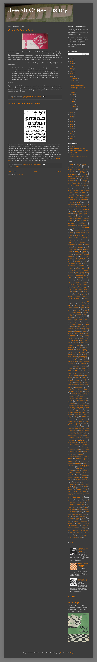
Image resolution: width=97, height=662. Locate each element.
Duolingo (81, 240)
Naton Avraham (78, 382)
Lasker (70, 338)
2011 (71, 131)
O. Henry (72, 389)
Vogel (79, 507)
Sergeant (87, 454)
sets (80, 456)
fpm (61, 653)
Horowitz (73, 303)
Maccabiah (86, 351)
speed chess (85, 474)
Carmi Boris (84, 211)
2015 (71, 121)
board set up (73, 199)
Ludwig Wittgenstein (81, 349)
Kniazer (86, 324)
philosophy (72, 407)
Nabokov (70, 380)
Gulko (69, 286)
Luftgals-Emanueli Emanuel (74, 351)
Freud (86, 260)
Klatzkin (87, 322)
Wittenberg (84, 520)
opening (80, 391)
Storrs (71, 484)
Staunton (85, 479)
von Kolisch (79, 509)
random (75, 426)
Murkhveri (70, 377)
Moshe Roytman (79, 373)
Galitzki (79, 263)
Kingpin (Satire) (74, 152)
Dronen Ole (77, 239)
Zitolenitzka (86, 535)
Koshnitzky (72, 330)
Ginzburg (82, 272)
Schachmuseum (74, 154)
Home (35, 171)
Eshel (71, 249)
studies (81, 484)
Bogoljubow (84, 199)
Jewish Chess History (37, 10)
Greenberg (70, 280)
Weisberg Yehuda (77, 514)
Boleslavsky (84, 201)
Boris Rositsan (71, 204)
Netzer (71, 386)
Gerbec (73, 270)
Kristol (69, 333)
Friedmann (77, 261)
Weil (80, 512)
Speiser (78, 475)
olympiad (71, 391)
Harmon (85, 291)
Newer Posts (12, 171)
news (70, 388)
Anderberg (77, 176)
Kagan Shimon (77, 312)
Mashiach (85, 359)
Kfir (82, 321)
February (74, 106)
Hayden (70, 294)
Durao (86, 240)
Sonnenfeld (84, 470)
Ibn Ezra (85, 303)
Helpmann (78, 296)
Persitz (70, 402)
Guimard (85, 284)
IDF (75, 305)
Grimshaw (84, 280)
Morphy (70, 373)
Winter (83, 518)
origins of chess (76, 393)
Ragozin (70, 426)
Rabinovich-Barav (74, 425)
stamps (70, 479)
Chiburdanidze (84, 216)
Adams (77, 164)
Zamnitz (85, 532)
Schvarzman (79, 453)
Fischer (82, 258)
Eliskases (70, 247)
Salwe (87, 446)
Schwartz (86, 453)
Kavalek (70, 319)
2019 (71, 112)
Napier (71, 382)
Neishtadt (87, 384)
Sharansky (78, 458)
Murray (77, 377)
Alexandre (70, 173)
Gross (69, 282)
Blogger (72, 653)
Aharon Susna (71, 167)
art (77, 180)
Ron (86, 435)
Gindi (76, 272)
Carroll (69, 213)
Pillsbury (87, 407)
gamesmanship (71, 265)
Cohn (85, 222)
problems (71, 418)
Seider (81, 454)
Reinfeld (75, 430)
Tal (75, 488)
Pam (77, 396)
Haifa (69, 291)
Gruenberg (76, 282)
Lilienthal (84, 344)
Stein (75, 481)
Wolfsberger (84, 521)
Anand (70, 176)
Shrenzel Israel (83, 461)
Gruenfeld (84, 282)
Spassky (70, 474)
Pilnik (71, 409)
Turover (85, 499)
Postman (85, 414)
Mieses (83, 368)
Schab (82, 449)
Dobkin (76, 235)
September (75, 83)
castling (75, 213)
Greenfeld (77, 280)
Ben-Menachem (83, 188)
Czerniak (14, 98)
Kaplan (79, 315)
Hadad (80, 289)
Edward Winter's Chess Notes (78, 148)
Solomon (77, 470)
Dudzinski (70, 240)
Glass (76, 274)
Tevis (83, 494)
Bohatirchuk (70, 201)
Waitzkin (75, 512)
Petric (87, 402)
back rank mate (85, 183)
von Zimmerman (73, 511)
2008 (71, 138)
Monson (79, 372)
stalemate (84, 477)
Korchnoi (77, 328)
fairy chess (78, 253)
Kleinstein (72, 324)
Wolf (69, 521)
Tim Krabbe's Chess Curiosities (78, 157)
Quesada (78, 423)
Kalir (85, 314)
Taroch (85, 488)
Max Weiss (84, 365)
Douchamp (84, 237)
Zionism (79, 535)
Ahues (79, 167)
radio (84, 425)
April (73, 101)
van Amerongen (40, 98)
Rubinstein (81, 440)
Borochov (79, 204)
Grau (88, 277)
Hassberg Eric (77, 293)
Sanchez (72, 449)
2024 (71, 66)
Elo (75, 247)
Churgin (72, 220)
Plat (70, 410)
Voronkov (81, 511)
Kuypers (87, 333)
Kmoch (79, 324)
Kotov (85, 330)
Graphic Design (73, 603)
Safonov (85, 444)
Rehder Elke (78, 428)
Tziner (76, 500)
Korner (87, 328)
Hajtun (74, 291)
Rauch (80, 426)
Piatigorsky (80, 407)
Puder (80, 421)
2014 (71, 124)
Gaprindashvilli (82, 265)
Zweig (80, 537)
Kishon (77, 322)
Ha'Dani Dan (73, 289)
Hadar (85, 289)
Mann (80, 354)
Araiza (81, 178)
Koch (78, 326)
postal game (78, 414)
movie (80, 375)
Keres (76, 321)
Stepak (72, 482)
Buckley (70, 208)
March (73, 104)
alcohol (84, 169)
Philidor (85, 403)
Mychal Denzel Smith (78, 379)
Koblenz (73, 326)
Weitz (85, 514)
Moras (85, 372)
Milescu (70, 370)
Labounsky (73, 335)
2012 (71, 129)
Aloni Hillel (83, 173)
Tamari (80, 488)
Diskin (71, 235)
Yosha (85, 528)
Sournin (84, 472)
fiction (76, 256)
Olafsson (85, 389)
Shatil (85, 458)
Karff (85, 316)
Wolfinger (75, 521)
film (71, 258)
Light (79, 344)
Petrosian (72, 403)
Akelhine (78, 169)
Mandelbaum (71, 354)
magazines (19, 98)
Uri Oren (72, 502)
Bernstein (84, 192)
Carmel (78, 211)
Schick (87, 449)
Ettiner (75, 249)
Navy (86, 382)
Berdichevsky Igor (78, 190)
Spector (78, 474)
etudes (80, 249)
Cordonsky (84, 225)
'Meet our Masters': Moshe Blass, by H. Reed (83, 565)
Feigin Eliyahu (78, 254)
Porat (27, 98)
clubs (70, 222)
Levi (81, 340)
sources (78, 472)
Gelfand (70, 268)
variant (80, 506)
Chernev (81, 215)
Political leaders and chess (77, 412)
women (70, 523)
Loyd (86, 347)
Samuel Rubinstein (74, 447)
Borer (86, 202)
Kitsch (82, 322)
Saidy (76, 446)
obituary (78, 389)
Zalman (78, 532)
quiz (85, 423)
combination (82, 224)
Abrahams (70, 164)
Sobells (87, 468)
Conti (79, 225)
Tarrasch (70, 489)
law (77, 338)
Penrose (70, 400)
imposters (76, 307)
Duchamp (85, 239)
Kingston (72, 322)
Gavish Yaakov (71, 267)
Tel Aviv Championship (79, 491)
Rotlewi (77, 439)
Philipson (87, 405)
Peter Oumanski (80, 402)
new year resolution (81, 386)
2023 (71, 69)
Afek (80, 166)
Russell (70, 444)
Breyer (77, 206)
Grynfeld (79, 284)
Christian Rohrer (78, 218)
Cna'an (78, 222)
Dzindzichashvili (71, 244)
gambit (85, 263)
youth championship (73, 530)
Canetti (77, 209)
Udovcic (81, 500)
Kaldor (69, 314)
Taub (86, 489)
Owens (85, 393)
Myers (86, 379)
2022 (71, 71)
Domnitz (84, 235)
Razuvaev (70, 428)
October (74, 80)
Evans (84, 251)
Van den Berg (80, 504)
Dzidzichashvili (82, 242)
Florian (75, 260)
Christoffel (86, 218)
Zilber (81, 534)
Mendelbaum (84, 366)
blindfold (81, 197)
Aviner (69, 183)
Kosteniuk (79, 330)
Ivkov (87, 307)
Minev (85, 370)
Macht (72, 352)
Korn (82, 328)
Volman (85, 507)
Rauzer (85, 426)
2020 (71, 76)
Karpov (70, 317)
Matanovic (86, 361)
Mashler (80, 361)
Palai (76, 395)
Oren (24, 98)
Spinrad (70, 477)
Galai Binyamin (71, 263)
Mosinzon (74, 375)
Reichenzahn (86, 428)
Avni (79, 183)
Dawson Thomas (80, 232)
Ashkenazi (84, 180)
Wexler (74, 516)
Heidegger (76, 294)
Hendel (84, 296)
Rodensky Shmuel (72, 435)
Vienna (74, 507)
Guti (80, 287)
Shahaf (70, 458)
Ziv (70, 537)
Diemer (82, 233)
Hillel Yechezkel (74, 300)
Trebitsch (70, 499)
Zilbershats (72, 535)
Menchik (76, 366)
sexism (85, 456)
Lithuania (85, 345)
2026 (71, 61)
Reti (88, 432)
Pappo (81, 396)
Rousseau (84, 439)
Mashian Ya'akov (72, 361)
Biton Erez (80, 194)
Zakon (71, 532)
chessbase (76, 216)
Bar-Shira (84, 185)
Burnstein (80, 208)
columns (71, 224)
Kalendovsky (78, 314)
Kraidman (77, 331)
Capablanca (85, 210)
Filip (88, 256)
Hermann (86, 298)
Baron (80, 187)
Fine (76, 258)
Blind (77, 197)
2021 (71, 73)
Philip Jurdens (71, 405)
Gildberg (71, 272)
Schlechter (78, 451)
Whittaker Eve (81, 516)
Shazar (79, 459)
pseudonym (82, 419)
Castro (80, 213)
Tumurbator (78, 499)
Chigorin (70, 218)
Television (79, 493)
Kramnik (85, 331)
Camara (72, 209)
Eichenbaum (83, 246)
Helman (70, 296)
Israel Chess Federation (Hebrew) (79, 150)
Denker (77, 233)
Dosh (77, 237)
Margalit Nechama (83, 356)
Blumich (87, 197)
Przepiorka (70, 419)
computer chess (72, 225)
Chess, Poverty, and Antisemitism (83, 579)
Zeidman (70, 534)
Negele (81, 384)
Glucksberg (70, 275)
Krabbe (70, 331)
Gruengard (71, 284)
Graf (83, 277)
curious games (72, 228)
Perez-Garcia (83, 400)
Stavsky (70, 481)
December (75, 78)
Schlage (72, 451)
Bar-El (71, 185)
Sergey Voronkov (73, 456)
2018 (71, 114)
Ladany (81, 335)
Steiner (80, 481)
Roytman (71, 440)
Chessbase (73, 146)
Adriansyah (84, 164)
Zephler (76, 534)
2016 (71, 119)
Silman (85, 463)
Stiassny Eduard (85, 482)
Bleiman (70, 197)
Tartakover (78, 489)
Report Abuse (72, 597)
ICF (69, 305)
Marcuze (75, 356)
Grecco (85, 279)
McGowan (70, 366)
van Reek (75, 506)
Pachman (70, 395)
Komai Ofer (84, 326)
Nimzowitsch (78, 388)
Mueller (85, 375)
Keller (86, 319)
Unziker (87, 500)
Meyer (77, 368)
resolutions (81, 432)
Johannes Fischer (78, 310)
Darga (87, 230)
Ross (71, 439)
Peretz (76, 400)
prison (76, 416)
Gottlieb (78, 277)
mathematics (83, 363)
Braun (72, 206)
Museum (84, 377)
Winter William (71, 520)
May (73, 99)
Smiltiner (86, 467)
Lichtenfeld (72, 344)
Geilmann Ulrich (83, 267)
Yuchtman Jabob (84, 530)
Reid (71, 430)
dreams (69, 239)
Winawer (77, 518)
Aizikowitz (70, 169)
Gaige (84, 261)
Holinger (82, 302)
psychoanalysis (72, 421)
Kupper (75, 333)
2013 (71, 126)
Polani (80, 410)
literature (79, 345)
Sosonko (70, 472)
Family (85, 253)
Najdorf (77, 380)
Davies (71, 232)
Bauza (85, 187)
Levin (86, 340)
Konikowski (70, 328)
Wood (79, 523)
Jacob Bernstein (73, 309)
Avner (74, 183)
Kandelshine (71, 315)
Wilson (71, 518)
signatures (78, 463)
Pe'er (85, 398)
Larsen (85, 336)
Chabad (85, 213)
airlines (85, 167)
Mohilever (70, 372)
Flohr (69, 260)
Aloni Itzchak (72, 175)
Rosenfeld (86, 437)
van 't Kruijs (81, 502)
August (74, 92)
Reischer (81, 430)
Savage (77, 449)
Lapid (80, 336)
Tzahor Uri (70, 500)
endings (80, 247)
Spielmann (84, 475)
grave (79, 279)
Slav (80, 467)
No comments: (38, 96)
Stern (77, 482)
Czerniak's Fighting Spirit (20, 30)
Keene (80, 319)
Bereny (77, 192)
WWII (81, 527)
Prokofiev (83, 418)
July (73, 94)
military (17, 166)
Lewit (69, 342)
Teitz (69, 491)
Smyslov (79, 468)
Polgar (85, 410)
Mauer (76, 365)
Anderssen (84, 176)
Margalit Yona (71, 358)
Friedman (70, 261)
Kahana (85, 312)
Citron (78, 220)
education (79, 244)
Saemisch (77, 444)
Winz (77, 520)
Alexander (83, 171)
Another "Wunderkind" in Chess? (24, 103)
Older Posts (58, 171)
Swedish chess (77, 486)
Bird (75, 194)
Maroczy (70, 359)
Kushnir (81, 333)
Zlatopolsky (75, 537)
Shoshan (77, 461)
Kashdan (76, 317)
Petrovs (79, 403)
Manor (85, 354)
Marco (69, 356)
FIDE (82, 256)
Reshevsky (73, 432)
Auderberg (76, 181)
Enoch (87, 247)
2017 (71, 117)
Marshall (77, 359)
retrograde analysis (76, 433)
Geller (82, 268)
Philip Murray (80, 405)
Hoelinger (76, 302)
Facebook (70, 253)
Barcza (70, 187)
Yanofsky (72, 528)
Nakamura (86, 380)
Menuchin (70, 368)
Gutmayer (86, 287)
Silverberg (70, 465)
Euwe (76, 251)
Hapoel (80, 291)
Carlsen (73, 211)
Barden (75, 187)
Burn (74, 208)
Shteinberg (70, 463)
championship (72, 215)
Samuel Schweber (85, 447)
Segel (76, 454)
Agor (86, 166)
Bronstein (83, 206)
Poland (75, 410)
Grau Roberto (73, 279)
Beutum (70, 194)
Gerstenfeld (86, 270)
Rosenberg (71, 437)
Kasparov (83, 317)
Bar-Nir (77, 185)
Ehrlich (76, 246)
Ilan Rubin (81, 305)
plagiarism (86, 409)
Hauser (85, 293)
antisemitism (71, 178)
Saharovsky (70, 446)
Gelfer (77, 268)
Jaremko (70, 310)
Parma (87, 396)
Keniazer (70, 321)
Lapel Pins (74, 336)
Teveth (78, 494)
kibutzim (87, 321)
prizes (84, 416)
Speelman (72, 475)
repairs (87, 430)
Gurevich (84, 286)
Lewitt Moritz (75, 342)
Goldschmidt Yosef (81, 275)
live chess (71, 347)
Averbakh (84, 181)
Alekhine (71, 171)
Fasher (70, 254)
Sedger (71, 454)
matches (72, 363)
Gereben (79, 270)
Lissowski (70, 345)
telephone (70, 493)
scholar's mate (71, 453)
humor (79, 303)
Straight (76, 484)
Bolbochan (77, 201)
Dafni (82, 230)
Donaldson (70, 237)
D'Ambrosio (76, 230)
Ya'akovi (87, 527)
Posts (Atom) (19, 174)
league (81, 338)
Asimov (69, 181)
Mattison (70, 365)
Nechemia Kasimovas (73, 384)
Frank (80, 260)
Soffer (71, 470)
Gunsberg (76, 286)
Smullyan (73, 468)
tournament (32, 98)
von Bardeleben (71, 509)
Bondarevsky (71, 202)
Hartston (70, 293)
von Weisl (86, 509)
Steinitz (87, 481)
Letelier (87, 338)
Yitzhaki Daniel (79, 528)
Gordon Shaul (71, 277)
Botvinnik (86, 204)
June (73, 97)
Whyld (87, 516)
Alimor (76, 173)
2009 (71, 136)
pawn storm (79, 398)
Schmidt (85, 451)
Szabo (85, 486)
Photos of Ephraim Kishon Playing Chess (83, 550)
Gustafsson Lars (72, 287)
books (79, 202)
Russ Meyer (84, 442)
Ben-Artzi (76, 188)
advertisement (72, 166)
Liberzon (87, 342)
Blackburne (71, 195)
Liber (82, 342)
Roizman (81, 435)
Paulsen (72, 398)
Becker (70, 188)
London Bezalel (79, 347)
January (74, 109)
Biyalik (85, 194)
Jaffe (80, 309)
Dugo (75, 240)
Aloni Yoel (84, 174)
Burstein (87, 208)
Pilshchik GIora (78, 409)
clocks (84, 220)
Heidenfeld (84, 294)
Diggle (87, 233)
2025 (71, 64)
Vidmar (85, 506)
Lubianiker (70, 349)
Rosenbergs (78, 437)
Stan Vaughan (78, 479)
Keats (75, 319)
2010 (71, 134)
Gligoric (84, 273)
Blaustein (84, 195)
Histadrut (82, 300)
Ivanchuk (82, 307)
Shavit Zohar (71, 459)
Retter (85, 433)
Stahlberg (76, 477)
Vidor (69, 507)
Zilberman (86, 534)
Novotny (87, 387)
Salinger (82, 446)
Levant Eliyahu (74, 340)
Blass (77, 195)
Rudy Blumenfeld (72, 442)
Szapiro (70, 488)
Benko (69, 190)
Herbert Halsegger (74, 298)
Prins (69, 416)
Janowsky (85, 309)
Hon (87, 302)
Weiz (69, 516)
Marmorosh (81, 358)
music (69, 379)
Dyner (13, 166)
